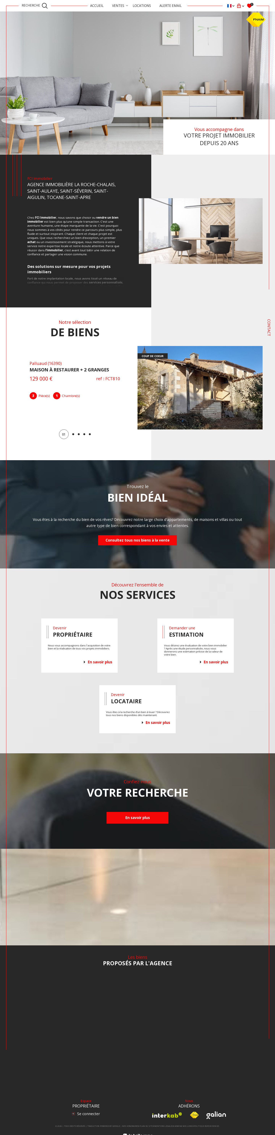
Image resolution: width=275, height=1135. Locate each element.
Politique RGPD (202, 1126)
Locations (142, 5)
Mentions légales (163, 1126)
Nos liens (187, 1126)
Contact (268, 327)
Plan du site (146, 1126)
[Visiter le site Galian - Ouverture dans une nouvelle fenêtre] (216, 1115)
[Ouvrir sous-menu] (127, 5)
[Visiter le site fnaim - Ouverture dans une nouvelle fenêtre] (194, 1115)
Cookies (215, 1126)
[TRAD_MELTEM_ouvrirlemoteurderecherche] (35, 6)
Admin (178, 1126)
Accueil (97, 5)
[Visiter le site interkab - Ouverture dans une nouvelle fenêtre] (167, 1115)
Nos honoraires (130, 1126)
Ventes (118, 5)
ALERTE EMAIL (170, 5)
